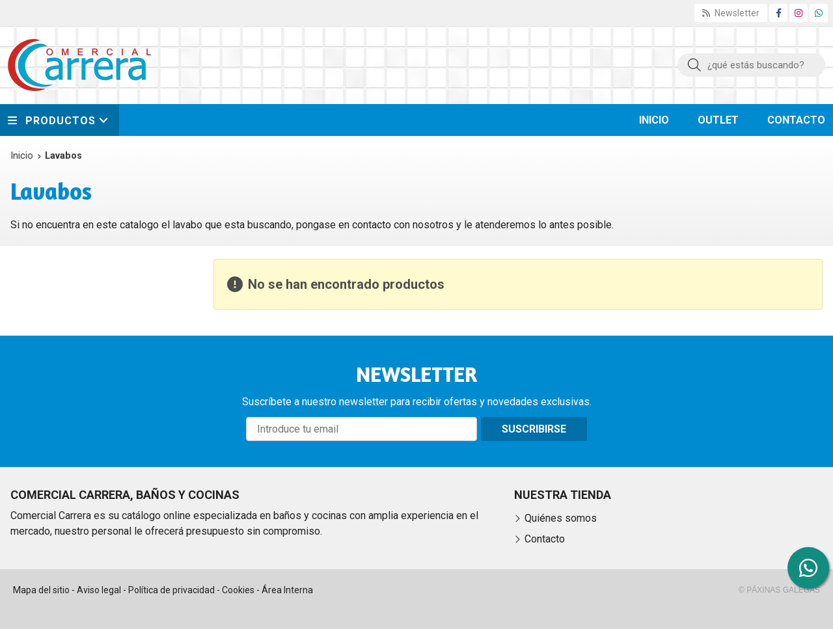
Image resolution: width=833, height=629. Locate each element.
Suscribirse (534, 429)
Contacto (545, 539)
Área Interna (287, 590)
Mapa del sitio (41, 590)
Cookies (238, 590)
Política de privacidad (171, 590)
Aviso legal (99, 590)
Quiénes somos (561, 518)
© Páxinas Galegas (779, 590)
